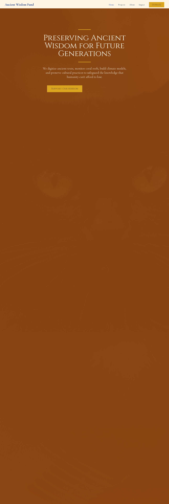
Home (111, 4)
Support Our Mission (64, 88)
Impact (142, 4)
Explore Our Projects (104, 89)
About (132, 4)
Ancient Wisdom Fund (19, 5)
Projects (121, 4)
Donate (156, 4)
